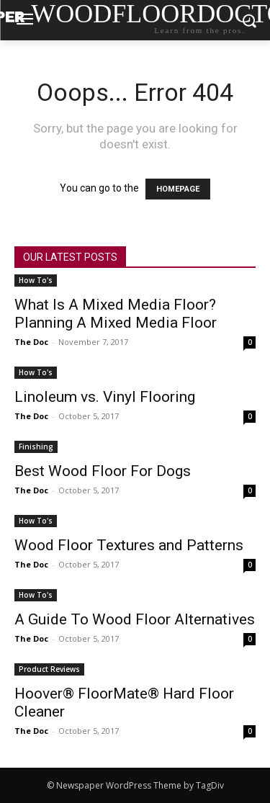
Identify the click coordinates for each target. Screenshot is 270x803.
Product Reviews (49, 669)
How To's (36, 280)
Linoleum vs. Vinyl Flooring (104, 396)
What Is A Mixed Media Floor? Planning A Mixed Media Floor (115, 313)
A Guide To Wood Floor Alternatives (134, 619)
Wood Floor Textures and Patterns (128, 545)
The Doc (31, 341)
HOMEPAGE (177, 189)
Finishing (36, 446)
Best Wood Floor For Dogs (102, 471)
